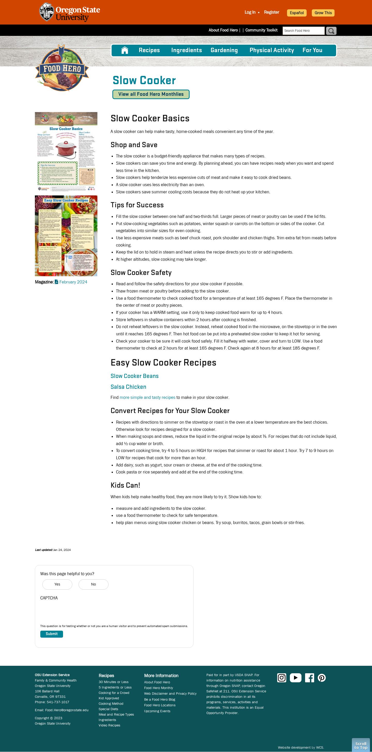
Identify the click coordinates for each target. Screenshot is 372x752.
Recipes (149, 50)
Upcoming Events (157, 711)
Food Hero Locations (160, 705)
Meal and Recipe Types (116, 714)
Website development (294, 747)
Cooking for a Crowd (114, 692)
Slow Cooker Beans (135, 376)
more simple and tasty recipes (147, 397)
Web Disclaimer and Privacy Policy (170, 693)
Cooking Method (111, 703)
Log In (250, 12)
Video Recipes (109, 725)
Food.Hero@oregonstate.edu (67, 710)
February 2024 (73, 282)
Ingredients (186, 50)
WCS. (320, 747)
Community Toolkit (261, 30)
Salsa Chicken (128, 387)
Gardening (224, 50)
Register (271, 12)
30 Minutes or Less (114, 681)
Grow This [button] (323, 12)
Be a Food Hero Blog (159, 699)
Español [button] (297, 12)
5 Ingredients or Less (115, 687)
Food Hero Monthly (158, 687)
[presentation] (79, 614)
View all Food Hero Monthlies (151, 94)
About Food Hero (226, 30)
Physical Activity (272, 50)
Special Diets (108, 709)
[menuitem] (125, 50)
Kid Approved (109, 698)
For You (312, 50)
